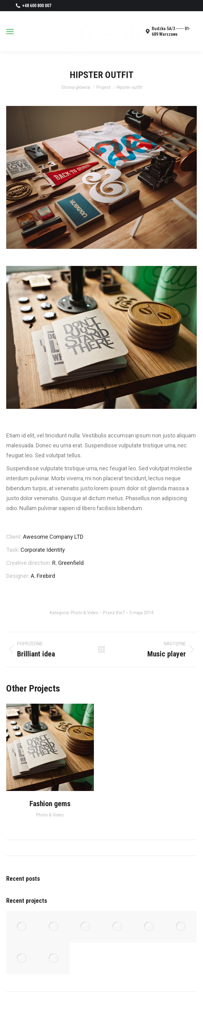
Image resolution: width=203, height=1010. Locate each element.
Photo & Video (84, 612)
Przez (114, 612)
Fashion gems (50, 803)
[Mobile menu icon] (10, 31)
